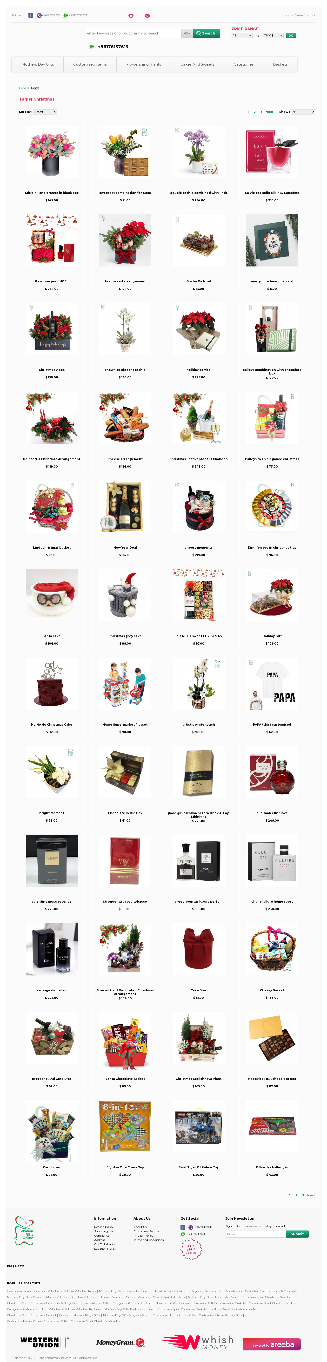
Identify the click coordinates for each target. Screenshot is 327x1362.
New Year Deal (125, 547)
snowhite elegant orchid (125, 370)
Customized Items (90, 64)
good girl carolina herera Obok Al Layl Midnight (199, 814)
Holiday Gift (272, 636)
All (186, 33)
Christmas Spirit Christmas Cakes (272, 1303)
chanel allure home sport (272, 901)
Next (269, 112)
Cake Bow (199, 990)
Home (23, 88)
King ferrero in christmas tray (272, 547)
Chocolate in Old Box (125, 813)
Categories (244, 64)
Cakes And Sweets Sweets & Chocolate (271, 1291)
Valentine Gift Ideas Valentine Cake (136, 1297)
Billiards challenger (272, 1167)
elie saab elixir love (272, 813)
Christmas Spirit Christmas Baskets (182, 1309)
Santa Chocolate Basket (125, 1079)
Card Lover (52, 1167)
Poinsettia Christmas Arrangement (51, 459)
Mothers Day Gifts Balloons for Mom (213, 1297)
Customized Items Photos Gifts (174, 1315)
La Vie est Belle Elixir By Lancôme (272, 193)
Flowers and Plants (143, 64)
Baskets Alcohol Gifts (94, 1303)
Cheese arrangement (125, 459)
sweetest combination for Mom (125, 193)
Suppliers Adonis (230, 1291)
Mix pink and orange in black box (52, 193)
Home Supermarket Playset (125, 724)
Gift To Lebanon (105, 1244)
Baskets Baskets (174, 1297)
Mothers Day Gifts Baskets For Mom (129, 1309)
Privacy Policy (143, 1235)
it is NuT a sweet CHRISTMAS (198, 636)
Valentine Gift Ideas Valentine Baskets (220, 1303)
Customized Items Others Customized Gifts (37, 1321)
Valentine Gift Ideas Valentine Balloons (83, 1297)
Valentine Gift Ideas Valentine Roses (72, 1291)
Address (99, 1240)
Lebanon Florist (105, 1248)
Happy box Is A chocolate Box (272, 1079)
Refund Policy (103, 1227)
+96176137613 (51, 15)
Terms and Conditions (148, 1240)
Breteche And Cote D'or (51, 1079)
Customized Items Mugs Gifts (79, 1315)
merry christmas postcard (272, 281)
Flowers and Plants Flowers (26, 1291)
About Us (140, 1227)
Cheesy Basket (272, 990)
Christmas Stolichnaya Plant (198, 1079)
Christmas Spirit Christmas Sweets (265, 1297)
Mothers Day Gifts (37, 64)
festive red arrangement (125, 281)
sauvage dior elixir (52, 990)
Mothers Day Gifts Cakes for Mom (30, 1297)
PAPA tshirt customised (272, 724)
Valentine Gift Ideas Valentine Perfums (75, 1309)
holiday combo (199, 370)
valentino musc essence (52, 901)
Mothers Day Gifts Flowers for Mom (123, 1291)
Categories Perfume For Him (132, 1303)
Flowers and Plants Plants (173, 1303)
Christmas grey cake (125, 636)
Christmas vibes (52, 370)
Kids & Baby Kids (66, 1303)
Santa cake (52, 636)
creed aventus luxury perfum (198, 901)
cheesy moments (199, 547)
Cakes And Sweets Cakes (168, 1291)
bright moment (51, 813)
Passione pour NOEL (51, 281)
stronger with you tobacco (125, 901)
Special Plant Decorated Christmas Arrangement (125, 992)
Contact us (101, 1235)
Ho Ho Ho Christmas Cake (51, 724)
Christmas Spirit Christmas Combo (95, 1321)
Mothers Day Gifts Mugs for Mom (126, 1315)
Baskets (280, 64)
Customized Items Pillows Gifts (220, 1315)
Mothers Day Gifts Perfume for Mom (235, 1309)
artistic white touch (198, 724)
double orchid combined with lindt (198, 193)
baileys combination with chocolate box (272, 371)
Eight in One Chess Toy (125, 1167)
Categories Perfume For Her (26, 1309)
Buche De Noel (199, 281)
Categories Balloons (202, 1291)
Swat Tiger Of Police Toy (199, 1167)
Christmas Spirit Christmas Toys (29, 1303)
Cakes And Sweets (197, 64)
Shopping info (104, 1231)
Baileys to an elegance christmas (272, 459)
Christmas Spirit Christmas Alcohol (31, 1315)
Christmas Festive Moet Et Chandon (198, 459)
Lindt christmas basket (52, 547)
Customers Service (146, 1231)
